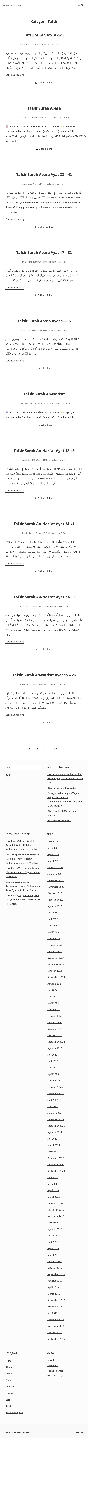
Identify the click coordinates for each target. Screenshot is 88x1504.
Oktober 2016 (54, 1337)
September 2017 (56, 1305)
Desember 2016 (55, 1324)
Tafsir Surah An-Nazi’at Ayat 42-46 (44, 453)
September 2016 (56, 1344)
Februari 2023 (55, 1092)
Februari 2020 (55, 1208)
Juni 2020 (52, 1182)
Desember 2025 (55, 885)
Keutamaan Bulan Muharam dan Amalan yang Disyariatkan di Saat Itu (65, 783)
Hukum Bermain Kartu (59, 825)
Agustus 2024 (54, 989)
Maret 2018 (53, 1299)
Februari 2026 (55, 872)
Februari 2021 (55, 1157)
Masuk (50, 1365)
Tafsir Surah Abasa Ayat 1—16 (44, 322)
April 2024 (53, 1008)
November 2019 (55, 1221)
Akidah (9, 1372)
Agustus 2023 (54, 1053)
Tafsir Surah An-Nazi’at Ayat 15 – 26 (44, 679)
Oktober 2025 (54, 898)
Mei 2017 (52, 1318)
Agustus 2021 (54, 1137)
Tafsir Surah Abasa (44, 108)
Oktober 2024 (54, 976)
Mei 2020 (52, 1189)
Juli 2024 (52, 995)
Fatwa (9, 1379)
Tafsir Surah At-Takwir (44, 35)
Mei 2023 (52, 1073)
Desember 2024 (55, 963)
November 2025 (55, 892)
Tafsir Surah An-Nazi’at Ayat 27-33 (44, 600)
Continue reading (14, 75)
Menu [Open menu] (80, 4)
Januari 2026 (54, 879)
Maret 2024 (53, 1014)
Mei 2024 (52, 1002)
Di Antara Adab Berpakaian (62, 793)
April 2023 (53, 1079)
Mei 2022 (52, 1111)
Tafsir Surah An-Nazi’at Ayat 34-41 (44, 527)
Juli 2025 (52, 918)
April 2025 (53, 937)
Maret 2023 (53, 1086)
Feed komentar (55, 1376)
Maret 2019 (53, 1260)
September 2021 (56, 1131)
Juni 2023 (52, 1066)
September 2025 (56, 905)
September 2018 (56, 1279)
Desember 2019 (55, 1215)
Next (54, 753)
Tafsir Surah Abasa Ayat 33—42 (44, 175)
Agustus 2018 (54, 1286)
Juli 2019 (52, 1241)
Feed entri (52, 1370)
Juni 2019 (52, 1247)
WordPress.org (55, 1381)
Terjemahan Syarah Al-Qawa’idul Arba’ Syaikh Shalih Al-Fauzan (23, 877)
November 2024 (55, 969)
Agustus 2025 (54, 911)
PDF (61, 118)
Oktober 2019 (54, 1228)
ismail (22, 44)
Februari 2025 (55, 950)
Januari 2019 (54, 1266)
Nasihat (10, 1398)
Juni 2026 (52, 847)
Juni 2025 (52, 924)
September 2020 (56, 1176)
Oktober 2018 (54, 1273)
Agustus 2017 (54, 1312)
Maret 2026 (53, 866)
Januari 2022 (54, 1118)
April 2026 (53, 859)
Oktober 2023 (54, 1040)
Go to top (79, 1437)
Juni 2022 (52, 1105)
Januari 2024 (54, 1027)
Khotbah (10, 1392)
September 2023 (56, 1047)
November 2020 (55, 1169)
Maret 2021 (53, 1150)
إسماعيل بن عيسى (12, 4)
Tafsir (65, 44)
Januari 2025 (54, 956)
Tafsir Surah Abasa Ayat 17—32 (44, 253)
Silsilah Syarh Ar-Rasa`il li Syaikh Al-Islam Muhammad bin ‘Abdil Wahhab (22, 850)
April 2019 (53, 1253)
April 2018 (53, 1292)
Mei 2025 (52, 931)
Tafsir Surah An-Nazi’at (44, 396)
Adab (8, 1366)
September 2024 (56, 982)
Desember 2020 (55, 1163)
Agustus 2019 (54, 1234)
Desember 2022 (55, 1098)
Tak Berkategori (14, 1417)
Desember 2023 (55, 1034)
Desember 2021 (55, 1124)
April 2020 (53, 1195)
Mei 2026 (52, 853)
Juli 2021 (52, 1144)
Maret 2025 (53, 943)
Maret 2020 (53, 1202)
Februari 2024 (55, 1021)
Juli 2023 (52, 1060)
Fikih (8, 1385)
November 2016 (55, 1331)
